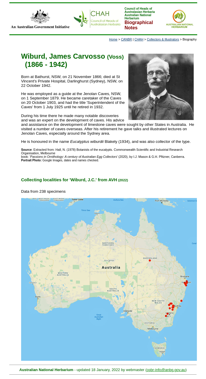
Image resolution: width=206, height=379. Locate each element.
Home (113, 39)
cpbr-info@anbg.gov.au (166, 370)
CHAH (139, 39)
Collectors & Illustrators (163, 39)
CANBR (126, 39)
